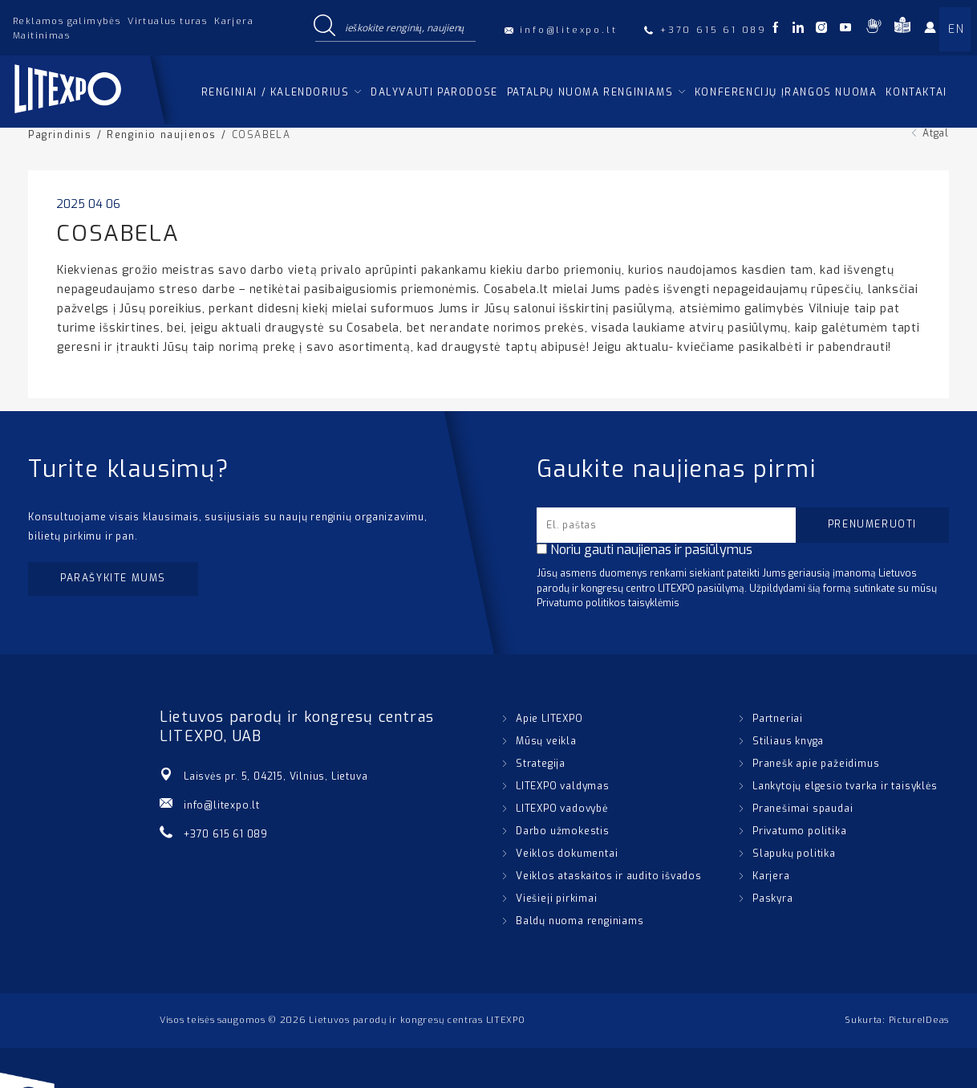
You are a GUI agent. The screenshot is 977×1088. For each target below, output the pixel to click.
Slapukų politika (794, 853)
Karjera (233, 21)
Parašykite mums (113, 578)
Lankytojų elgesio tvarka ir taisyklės (845, 786)
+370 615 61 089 (226, 834)
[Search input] (406, 27)
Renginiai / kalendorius (275, 92)
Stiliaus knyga (788, 741)
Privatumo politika (799, 831)
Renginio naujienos (162, 134)
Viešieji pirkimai (557, 898)
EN (956, 29)
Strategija (541, 763)
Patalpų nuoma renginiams (590, 92)
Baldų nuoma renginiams (580, 921)
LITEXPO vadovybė (562, 808)
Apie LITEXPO (549, 718)
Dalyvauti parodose (434, 92)
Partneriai (777, 718)
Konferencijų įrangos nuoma (786, 92)
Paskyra (772, 898)
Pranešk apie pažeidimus (815, 763)
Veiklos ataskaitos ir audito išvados (609, 876)
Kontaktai (916, 92)
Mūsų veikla (546, 741)
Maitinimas (41, 36)
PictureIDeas (919, 1020)
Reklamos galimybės (66, 21)
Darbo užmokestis (563, 831)
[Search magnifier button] (324, 27)
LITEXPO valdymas (563, 786)
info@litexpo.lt (222, 805)
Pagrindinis (60, 134)
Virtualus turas (167, 21)
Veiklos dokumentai (567, 853)
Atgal (935, 133)
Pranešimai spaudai (802, 808)
